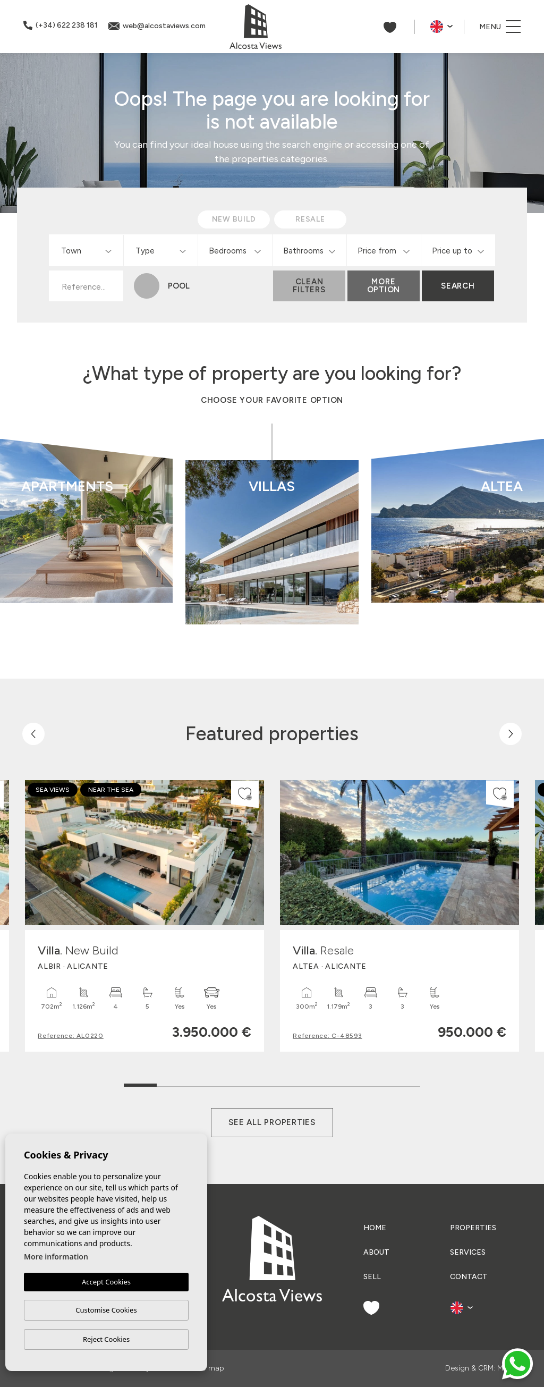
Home (374, 1227)
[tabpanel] (144, 915)
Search (458, 286)
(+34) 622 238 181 (60, 25)
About (376, 1252)
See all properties (272, 1122)
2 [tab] (173, 1082)
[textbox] (88, 251)
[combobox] (86, 250)
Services (468, 1252)
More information (56, 1256)
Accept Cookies (106, 1282)
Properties (473, 1227)
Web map (207, 1368)
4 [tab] (239, 1082)
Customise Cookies (106, 1310)
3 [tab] (206, 1082)
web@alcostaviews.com (157, 25)
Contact (469, 1276)
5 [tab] (272, 1082)
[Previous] (33, 734)
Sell (372, 1276)
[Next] (510, 734)
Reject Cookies (106, 1339)
